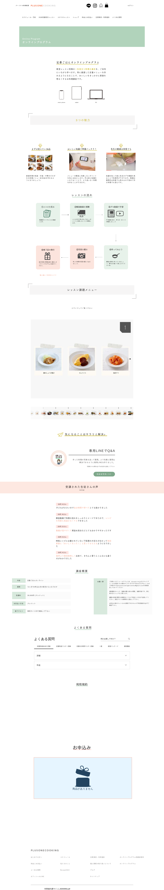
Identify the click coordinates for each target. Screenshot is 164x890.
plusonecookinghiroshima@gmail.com (130, 585)
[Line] (88, 5)
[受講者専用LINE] (104, 474)
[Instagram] (95, 5)
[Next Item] (130, 359)
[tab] (43, 646)
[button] (106, 5)
